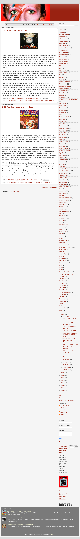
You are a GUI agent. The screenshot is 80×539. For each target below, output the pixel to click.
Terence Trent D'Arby (65, 272)
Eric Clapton (62, 123)
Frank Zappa (62, 132)
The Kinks (62, 287)
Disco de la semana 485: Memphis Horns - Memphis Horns (69, 340)
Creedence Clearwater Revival (68, 99)
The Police (62, 290)
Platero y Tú (62, 231)
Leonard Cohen (63, 186)
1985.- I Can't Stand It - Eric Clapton (69, 323)
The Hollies (62, 285)
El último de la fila (64, 117)
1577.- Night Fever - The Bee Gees (15, 30)
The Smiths (62, 294)
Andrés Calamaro (64, 48)
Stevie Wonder (63, 263)
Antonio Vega (63, 50)
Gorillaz (61, 144)
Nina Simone (63, 218)
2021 (62, 383)
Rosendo (61, 256)
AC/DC (61, 30)
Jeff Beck (61, 164)
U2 (60, 305)
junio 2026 (66, 316)
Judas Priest (62, 180)
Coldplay (61, 95)
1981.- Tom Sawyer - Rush (70, 344)
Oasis (61, 222)
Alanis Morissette (64, 34)
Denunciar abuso (65, 442)
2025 (62, 373)
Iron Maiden (62, 155)
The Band (62, 276)
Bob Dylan (62, 77)
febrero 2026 (66, 367)
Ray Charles (62, 245)
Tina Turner (62, 301)
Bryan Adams (63, 84)
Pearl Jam (62, 227)
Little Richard (63, 191)
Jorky (62, 407)
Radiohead (62, 242)
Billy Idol (61, 66)
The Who (61, 296)
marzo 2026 (66, 364)
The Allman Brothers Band (66, 274)
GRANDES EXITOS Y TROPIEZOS (63, 498)
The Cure (62, 281)
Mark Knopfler (63, 204)
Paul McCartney (63, 225)
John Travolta (44, 100)
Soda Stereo (62, 260)
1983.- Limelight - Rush (69, 330)
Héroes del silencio (64, 150)
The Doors (62, 283)
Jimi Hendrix (62, 168)
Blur (60, 75)
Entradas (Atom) (14, 191)
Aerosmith (62, 32)
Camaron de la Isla (64, 86)
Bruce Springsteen (64, 81)
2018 (62, 390)
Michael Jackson (64, 211)
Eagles (61, 114)
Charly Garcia (63, 90)
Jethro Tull (62, 166)
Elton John (62, 119)
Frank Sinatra (63, 130)
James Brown (63, 159)
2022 (62, 380)
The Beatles (62, 278)
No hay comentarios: (32, 98)
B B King (61, 57)
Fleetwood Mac (63, 128)
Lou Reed (62, 195)
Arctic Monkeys (63, 52)
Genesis (61, 139)
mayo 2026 (66, 359)
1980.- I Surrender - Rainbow (68, 347)
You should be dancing (46, 182)
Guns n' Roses (63, 148)
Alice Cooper (63, 39)
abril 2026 (66, 362)
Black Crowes (63, 70)
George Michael (63, 141)
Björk (60, 68)
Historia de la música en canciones (30, 100)
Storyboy (62, 414)
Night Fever (52, 100)
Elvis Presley (63, 121)
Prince (61, 233)
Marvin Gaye (62, 207)
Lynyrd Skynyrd (63, 200)
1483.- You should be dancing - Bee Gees (17, 107)
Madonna (62, 202)
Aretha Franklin (63, 54)
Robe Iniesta (62, 249)
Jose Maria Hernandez (66, 410)
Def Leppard (62, 108)
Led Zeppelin (63, 182)
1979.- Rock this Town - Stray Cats (69, 351)
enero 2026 (66, 369)
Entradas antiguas (49, 187)
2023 (62, 378)
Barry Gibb (10, 100)
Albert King (62, 36)
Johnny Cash (63, 177)
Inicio (22, 187)
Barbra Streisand (64, 61)
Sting (60, 265)
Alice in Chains (63, 41)
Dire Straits (62, 110)
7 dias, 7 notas (10, 7)
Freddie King (62, 135)
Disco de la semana (65, 398)
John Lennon (63, 175)
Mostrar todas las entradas (45, 25)
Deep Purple (62, 105)
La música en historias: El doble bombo (18, 518)
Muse (60, 213)
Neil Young (62, 216)
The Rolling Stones (64, 292)
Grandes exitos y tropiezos (66, 400)
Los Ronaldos (63, 193)
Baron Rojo (62, 63)
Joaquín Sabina (63, 173)
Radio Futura (63, 240)
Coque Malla (62, 97)
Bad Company (63, 59)
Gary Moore (62, 137)
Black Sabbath (63, 72)
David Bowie (62, 103)
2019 (62, 388)
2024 (62, 375)
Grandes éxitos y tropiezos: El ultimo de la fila (20, 524)
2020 (62, 385)
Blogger (52, 534)
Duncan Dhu (62, 112)
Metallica (61, 209)
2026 (62, 314)
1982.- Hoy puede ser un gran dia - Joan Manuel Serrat (69, 334)
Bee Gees (16, 100)
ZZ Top (61, 310)
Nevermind (63, 412)
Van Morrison (63, 308)
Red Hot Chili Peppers (65, 247)
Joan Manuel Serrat (64, 171)
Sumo (61, 269)
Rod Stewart (62, 251)
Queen (61, 236)
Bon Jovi (61, 79)
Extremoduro (63, 126)
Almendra (62, 43)
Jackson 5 (62, 157)
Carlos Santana (63, 88)
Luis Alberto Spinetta (65, 198)
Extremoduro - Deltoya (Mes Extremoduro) (19, 511)
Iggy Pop (61, 153)
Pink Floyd (62, 229)
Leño (60, 189)
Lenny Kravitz (63, 184)
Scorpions (62, 258)
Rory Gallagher (63, 254)
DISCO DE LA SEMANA (63, 493)
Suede (61, 267)
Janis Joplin (62, 162)
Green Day (62, 146)
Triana (61, 303)
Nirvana (61, 220)
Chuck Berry (62, 93)
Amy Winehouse (64, 45)
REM (60, 238)
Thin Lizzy (62, 299)
